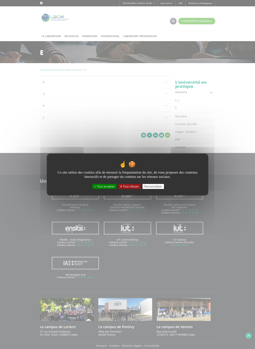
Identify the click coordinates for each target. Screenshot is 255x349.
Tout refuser (129, 186)
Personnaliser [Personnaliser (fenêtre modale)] (153, 186)
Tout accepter (104, 186)
